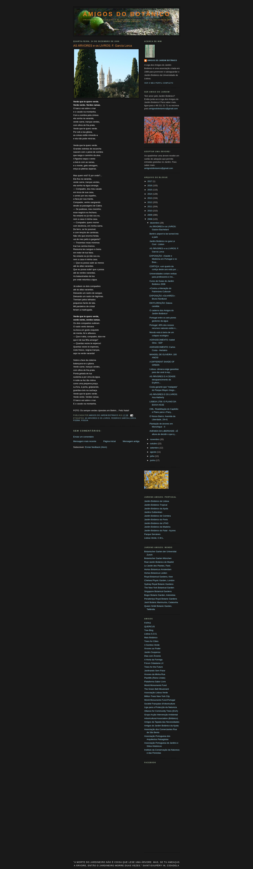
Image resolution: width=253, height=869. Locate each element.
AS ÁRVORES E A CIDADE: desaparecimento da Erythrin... (162, 379)
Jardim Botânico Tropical (155, 505)
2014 (150, 194)
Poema (76, 420)
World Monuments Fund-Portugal (159, 700)
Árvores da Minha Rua (154, 674)
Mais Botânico (150, 637)
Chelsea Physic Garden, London (159, 580)
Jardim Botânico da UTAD (156, 523)
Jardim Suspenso (152, 652)
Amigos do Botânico (127, 14)
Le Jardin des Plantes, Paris (157, 565)
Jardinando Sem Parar (154, 670)
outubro (154, 443)
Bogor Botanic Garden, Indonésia (159, 595)
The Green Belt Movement (156, 689)
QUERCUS (149, 626)
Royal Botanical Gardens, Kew (158, 576)
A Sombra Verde (152, 645)
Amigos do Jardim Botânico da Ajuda (161, 725)
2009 (150, 215)
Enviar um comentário (83, 437)
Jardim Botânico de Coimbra (157, 516)
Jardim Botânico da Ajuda (156, 508)
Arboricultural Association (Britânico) (161, 718)
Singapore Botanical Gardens (158, 591)
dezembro (155, 223)
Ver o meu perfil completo (158, 83)
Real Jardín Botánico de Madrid (159, 562)
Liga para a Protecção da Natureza (160, 707)
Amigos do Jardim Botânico (162, 60)
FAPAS (147, 623)
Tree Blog (148, 630)
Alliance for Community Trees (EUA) (161, 711)
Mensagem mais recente (84, 441)
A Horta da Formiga (153, 659)
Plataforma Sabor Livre (155, 681)
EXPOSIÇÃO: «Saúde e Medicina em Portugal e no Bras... (163, 259)
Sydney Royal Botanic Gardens (158, 584)
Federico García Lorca (123, 418)
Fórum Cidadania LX (153, 663)
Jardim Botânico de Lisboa (156, 501)
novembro (155, 439)
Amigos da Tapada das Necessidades (161, 722)
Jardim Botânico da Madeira (157, 527)
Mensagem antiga (131, 441)
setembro (154, 448)
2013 (150, 198)
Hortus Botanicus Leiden (155, 573)
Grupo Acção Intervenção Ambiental (161, 714)
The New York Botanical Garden (159, 587)
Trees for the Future (153, 667)
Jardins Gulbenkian (153, 512)
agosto (153, 452)
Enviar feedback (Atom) (96, 447)
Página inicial (109, 441)
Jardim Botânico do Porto (156, 519)
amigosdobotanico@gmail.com (163, 108)
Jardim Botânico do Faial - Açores (160, 530)
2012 (150, 202)
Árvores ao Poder (152, 648)
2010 (150, 210)
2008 (150, 219)
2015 (150, 189)
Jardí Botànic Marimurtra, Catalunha (161, 602)
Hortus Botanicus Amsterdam (157, 569)
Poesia (84, 420)
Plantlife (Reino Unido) (154, 678)
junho (153, 460)
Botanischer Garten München (158, 558)
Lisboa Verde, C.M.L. (154, 538)
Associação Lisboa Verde (156, 692)
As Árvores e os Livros (97, 418)
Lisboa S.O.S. (150, 634)
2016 (150, 185)
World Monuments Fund (155, 685)
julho (152, 456)
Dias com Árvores (152, 656)
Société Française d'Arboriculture (159, 703)
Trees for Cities (151, 641)
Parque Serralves (152, 534)
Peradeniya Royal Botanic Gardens (160, 599)
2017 (150, 181)
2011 (150, 206)
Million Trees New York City (157, 696)
